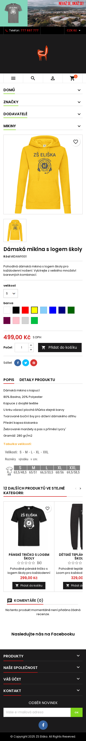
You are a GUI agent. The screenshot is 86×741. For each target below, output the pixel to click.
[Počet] (21, 347)
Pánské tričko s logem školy (29, 556)
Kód (6, 256)
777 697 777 (30, 30)
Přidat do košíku (59, 347)
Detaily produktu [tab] (37, 379)
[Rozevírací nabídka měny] (74, 30)
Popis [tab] (8, 379)
